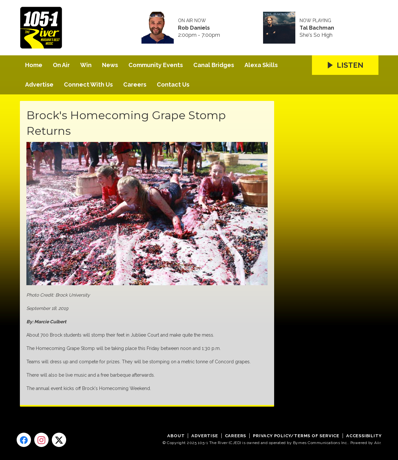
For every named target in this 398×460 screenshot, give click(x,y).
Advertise (39, 84)
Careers (134, 84)
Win (86, 65)
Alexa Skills (261, 65)
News (110, 65)
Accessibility (363, 435)
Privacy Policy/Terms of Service (296, 435)
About (175, 435)
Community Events (155, 65)
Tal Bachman (317, 28)
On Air (61, 65)
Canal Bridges (213, 65)
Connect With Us (88, 84)
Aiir (377, 442)
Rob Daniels (194, 28)
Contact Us (173, 84)
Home (33, 65)
